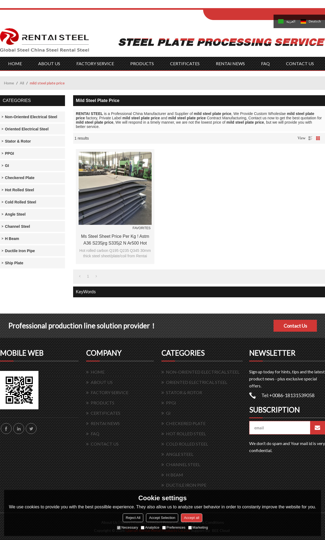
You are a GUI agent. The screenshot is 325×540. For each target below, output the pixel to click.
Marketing (198, 527)
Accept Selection (162, 518)
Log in (236, 6)
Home (9, 83)
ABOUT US (49, 63)
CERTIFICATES (185, 63)
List (310, 138)
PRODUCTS (142, 63)
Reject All (133, 518)
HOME (15, 63)
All (22, 83)
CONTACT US (300, 63)
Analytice (150, 527)
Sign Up (248, 6)
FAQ (265, 63)
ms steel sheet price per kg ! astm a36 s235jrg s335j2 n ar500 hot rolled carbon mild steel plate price (115, 240)
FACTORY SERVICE (95, 63)
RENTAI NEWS (230, 63)
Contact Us (295, 326)
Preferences (174, 527)
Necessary (127, 527)
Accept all (191, 518)
